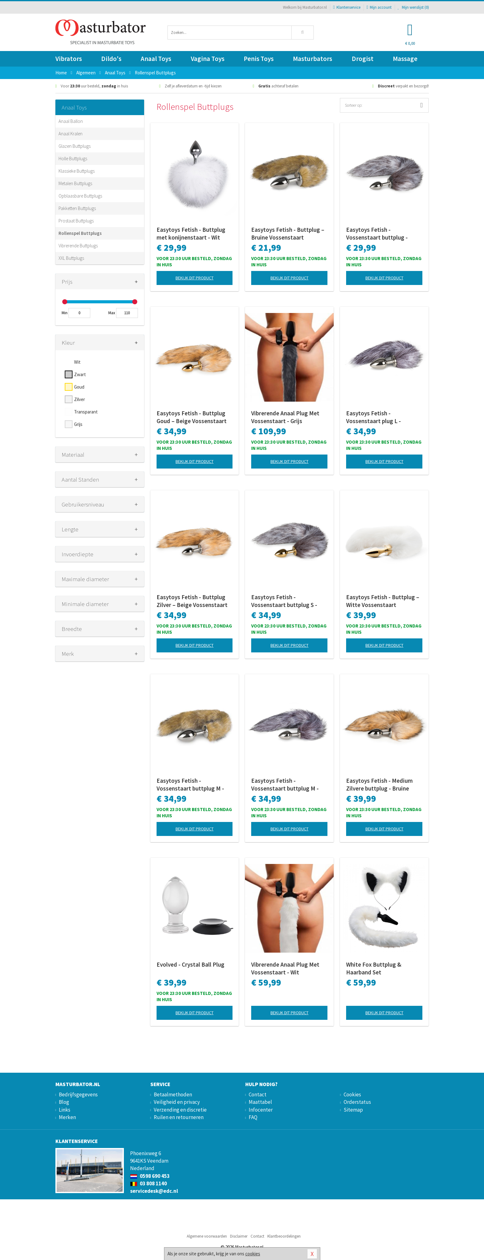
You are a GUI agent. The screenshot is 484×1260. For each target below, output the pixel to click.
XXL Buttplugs (71, 258)
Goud (79, 387)
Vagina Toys (207, 58)
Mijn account (379, 7)
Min (65, 312)
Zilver (79, 399)
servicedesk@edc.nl (154, 1191)
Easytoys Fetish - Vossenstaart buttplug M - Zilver (285, 784)
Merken (67, 1117)
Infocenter (261, 1109)
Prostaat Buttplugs (76, 221)
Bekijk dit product (195, 278)
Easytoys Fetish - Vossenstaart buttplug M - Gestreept (190, 784)
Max (111, 312)
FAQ (253, 1117)
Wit (77, 362)
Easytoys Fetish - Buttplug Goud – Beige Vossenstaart (192, 417)
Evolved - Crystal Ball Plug (190, 964)
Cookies (352, 1094)
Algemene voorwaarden (207, 1236)
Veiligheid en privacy (177, 1102)
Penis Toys (259, 58)
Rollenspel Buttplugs (80, 233)
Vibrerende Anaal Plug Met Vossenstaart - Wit (285, 968)
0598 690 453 (150, 1176)
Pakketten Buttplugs (77, 208)
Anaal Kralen (70, 134)
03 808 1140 (148, 1183)
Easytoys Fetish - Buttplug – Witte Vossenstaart (382, 601)
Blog (64, 1102)
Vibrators (68, 58)
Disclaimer (238, 1236)
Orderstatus (357, 1102)
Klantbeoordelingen (284, 1236)
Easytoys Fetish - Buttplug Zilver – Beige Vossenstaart (192, 601)
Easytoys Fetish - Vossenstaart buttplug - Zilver (377, 233)
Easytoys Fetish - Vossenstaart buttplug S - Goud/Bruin (284, 601)
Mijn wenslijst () (413, 7)
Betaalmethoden (173, 1094)
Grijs (78, 424)
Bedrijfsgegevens (78, 1094)
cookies (252, 1254)
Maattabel (260, 1102)
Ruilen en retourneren (179, 1117)
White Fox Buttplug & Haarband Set (373, 968)
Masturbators (312, 58)
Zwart (80, 374)
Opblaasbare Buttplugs (80, 196)
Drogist (363, 58)
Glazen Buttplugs (75, 146)
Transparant (86, 412)
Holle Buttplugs (73, 158)
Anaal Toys (156, 58)
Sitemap (353, 1109)
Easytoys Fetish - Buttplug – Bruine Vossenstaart (287, 233)
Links (64, 1109)
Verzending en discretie (180, 1109)
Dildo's (111, 58)
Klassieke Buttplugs (77, 171)
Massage (405, 58)
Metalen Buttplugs (75, 183)
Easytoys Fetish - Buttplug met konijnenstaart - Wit (191, 233)
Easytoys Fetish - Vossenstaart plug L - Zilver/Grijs (373, 417)
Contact (257, 1094)
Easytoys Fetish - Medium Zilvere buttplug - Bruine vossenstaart (379, 784)
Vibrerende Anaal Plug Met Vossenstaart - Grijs (285, 417)
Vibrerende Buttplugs (78, 246)
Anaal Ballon (71, 121)
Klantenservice (346, 7)
